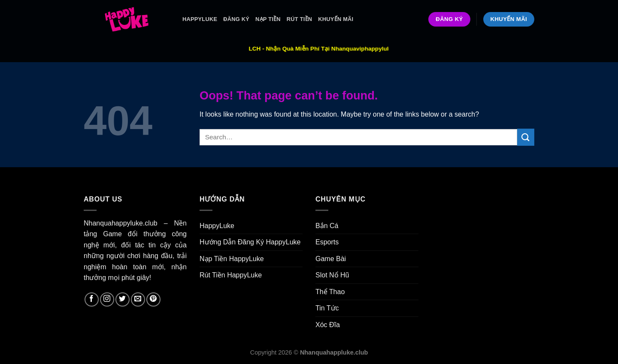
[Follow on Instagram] (107, 299)
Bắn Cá (326, 225)
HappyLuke (199, 19)
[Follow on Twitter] (122, 299)
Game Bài (330, 258)
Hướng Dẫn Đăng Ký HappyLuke (250, 242)
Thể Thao (330, 291)
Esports (327, 242)
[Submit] (525, 137)
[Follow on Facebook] (92, 299)
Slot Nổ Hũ (332, 275)
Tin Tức (327, 308)
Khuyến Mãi (335, 19)
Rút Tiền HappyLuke (231, 275)
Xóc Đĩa (327, 324)
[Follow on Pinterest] (153, 299)
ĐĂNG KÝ (236, 19)
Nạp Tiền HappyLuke (232, 258)
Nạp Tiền (268, 19)
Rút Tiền (299, 19)
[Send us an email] (138, 299)
